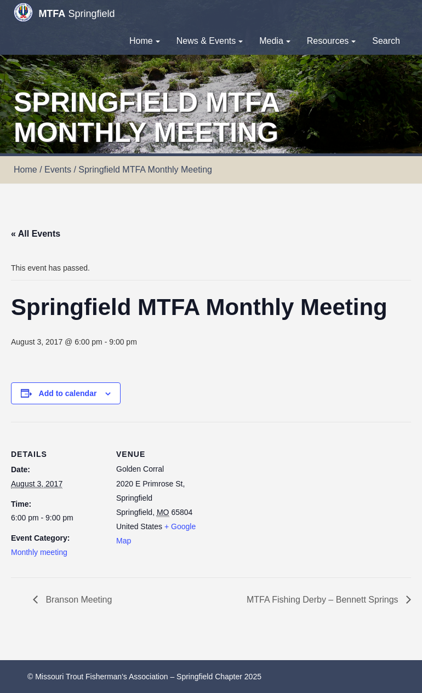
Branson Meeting (77, 599)
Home (144, 40)
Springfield (64, 12)
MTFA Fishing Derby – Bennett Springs (324, 599)
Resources (331, 40)
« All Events (35, 233)
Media (274, 40)
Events (57, 169)
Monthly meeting (39, 552)
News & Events (209, 40)
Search (386, 40)
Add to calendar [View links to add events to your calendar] (68, 393)
